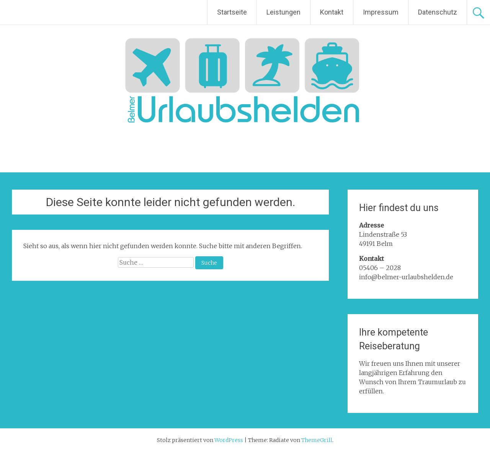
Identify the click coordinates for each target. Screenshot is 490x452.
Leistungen (283, 12)
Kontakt (331, 12)
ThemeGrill (316, 440)
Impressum (381, 12)
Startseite (232, 12)
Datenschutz (437, 12)
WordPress (228, 440)
